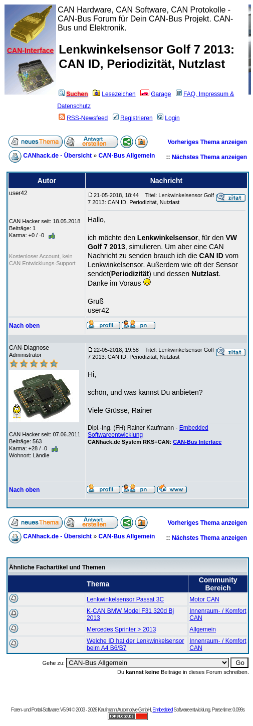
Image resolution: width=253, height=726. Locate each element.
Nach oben (24, 325)
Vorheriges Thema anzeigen (207, 142)
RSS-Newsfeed (83, 118)
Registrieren (133, 118)
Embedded (162, 709)
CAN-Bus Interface (197, 442)
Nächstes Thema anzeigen (209, 157)
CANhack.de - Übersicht (57, 155)
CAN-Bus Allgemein (126, 155)
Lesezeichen (114, 94)
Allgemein (202, 629)
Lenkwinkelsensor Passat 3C (125, 599)
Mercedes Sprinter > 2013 (121, 629)
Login (168, 118)
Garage (155, 94)
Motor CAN (204, 599)
